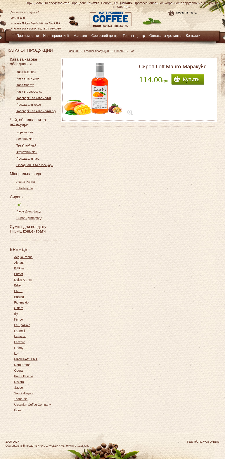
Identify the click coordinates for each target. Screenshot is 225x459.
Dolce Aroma (23, 279)
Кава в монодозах (29, 91)
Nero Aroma (22, 365)
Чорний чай (24, 132)
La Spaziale (22, 325)
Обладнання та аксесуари (34, 165)
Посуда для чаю (27, 158)
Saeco (18, 387)
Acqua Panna (25, 181)
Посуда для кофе (28, 104)
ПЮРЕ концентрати (28, 231)
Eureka (19, 297)
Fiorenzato (21, 302)
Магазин (80, 36)
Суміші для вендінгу (28, 226)
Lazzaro (19, 342)
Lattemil (19, 331)
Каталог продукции (96, 51)
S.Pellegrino (24, 188)
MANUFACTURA (26, 359)
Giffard (18, 308)
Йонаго (19, 410)
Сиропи (17, 197)
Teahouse (21, 399)
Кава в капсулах (27, 78)
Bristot (18, 274)
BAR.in (19, 268)
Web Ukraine (211, 441)
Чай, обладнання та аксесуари (28, 122)
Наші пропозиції (56, 36)
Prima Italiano (23, 376)
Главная (73, 51)
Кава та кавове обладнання (23, 61)
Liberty (18, 348)
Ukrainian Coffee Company (32, 404)
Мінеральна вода (25, 174)
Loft (18, 205)
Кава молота (25, 85)
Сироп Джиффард (29, 218)
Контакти (193, 36)
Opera (18, 370)
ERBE (18, 291)
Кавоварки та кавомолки (33, 98)
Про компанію (27, 36)
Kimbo (18, 319)
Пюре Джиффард (28, 211)
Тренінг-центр (134, 36)
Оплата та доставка (165, 36)
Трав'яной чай (26, 145)
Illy (16, 314)
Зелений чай (25, 139)
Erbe (17, 285)
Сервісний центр (104, 36)
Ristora (19, 382)
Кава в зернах (26, 72)
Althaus (19, 262)
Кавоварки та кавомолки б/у (36, 111)
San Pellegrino (24, 393)
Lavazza (20, 336)
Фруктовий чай (26, 152)
